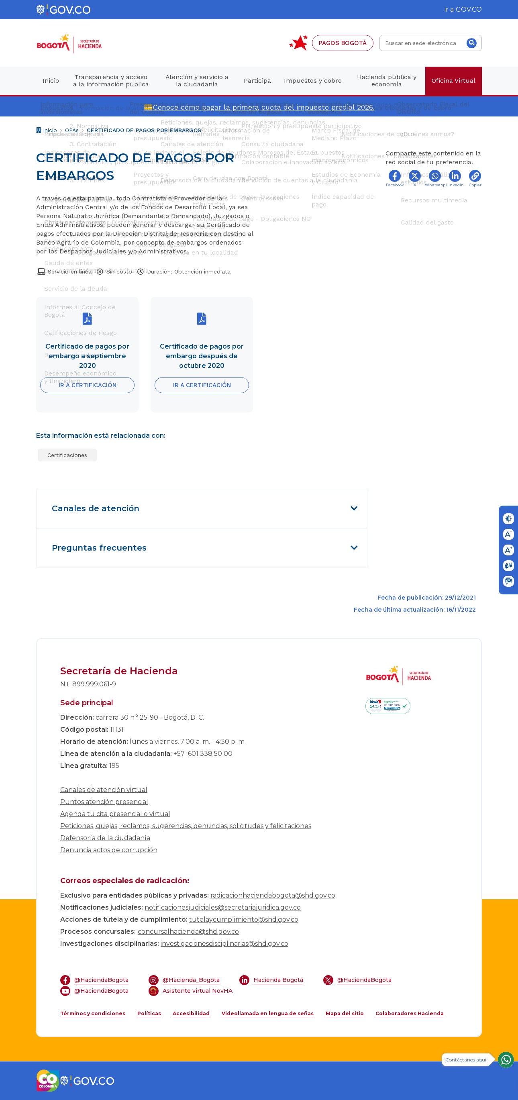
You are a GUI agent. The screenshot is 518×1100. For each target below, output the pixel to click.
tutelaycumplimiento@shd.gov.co (243, 919)
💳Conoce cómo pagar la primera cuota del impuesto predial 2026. (259, 107)
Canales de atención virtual (103, 790)
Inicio (46, 131)
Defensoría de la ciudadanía (105, 838)
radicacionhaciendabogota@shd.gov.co (272, 895)
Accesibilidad (191, 1013)
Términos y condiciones (92, 1013)
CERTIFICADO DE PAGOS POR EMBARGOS (144, 130)
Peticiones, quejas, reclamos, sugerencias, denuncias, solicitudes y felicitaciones (185, 826)
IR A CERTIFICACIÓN (87, 385)
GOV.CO (469, 9)
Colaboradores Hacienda (409, 1013)
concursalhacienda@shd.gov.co (188, 931)
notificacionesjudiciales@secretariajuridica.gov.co (223, 907)
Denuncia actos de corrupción (108, 850)
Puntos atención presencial (104, 802)
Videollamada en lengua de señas (268, 1013)
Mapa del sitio (345, 1013)
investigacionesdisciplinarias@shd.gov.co (224, 943)
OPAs (72, 130)
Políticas (149, 1013)
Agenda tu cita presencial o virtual (115, 814)
